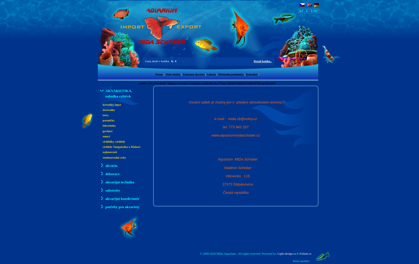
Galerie (211, 74)
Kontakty (252, 74)
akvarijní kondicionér (120, 198)
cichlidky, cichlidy (114, 141)
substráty (110, 190)
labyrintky (109, 125)
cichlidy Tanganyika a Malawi (121, 146)
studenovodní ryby (114, 157)
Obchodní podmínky (231, 74)
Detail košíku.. (263, 61)
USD (314, 11)
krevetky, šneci (112, 104)
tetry (106, 115)
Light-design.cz (286, 253)
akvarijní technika (117, 181)
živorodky (109, 109)
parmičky (109, 120)
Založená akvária (193, 74)
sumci (106, 136)
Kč (301, 11)
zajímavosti (110, 152)
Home (159, 74)
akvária (109, 165)
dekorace (110, 173)
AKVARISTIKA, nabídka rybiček (116, 93)
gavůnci (108, 131)
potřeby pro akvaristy (120, 206)
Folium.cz (306, 253)
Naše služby (173, 74)
